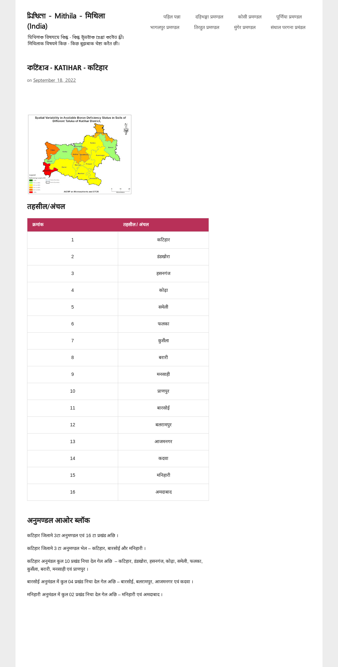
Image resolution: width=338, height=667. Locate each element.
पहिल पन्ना (172, 17)
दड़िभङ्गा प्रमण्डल (209, 17)
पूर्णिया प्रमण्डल (289, 17)
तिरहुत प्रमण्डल (206, 27)
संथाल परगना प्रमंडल (288, 27)
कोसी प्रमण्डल (249, 17)
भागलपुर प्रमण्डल (164, 27)
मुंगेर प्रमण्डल (244, 27)
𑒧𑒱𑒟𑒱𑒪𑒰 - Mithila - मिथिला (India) (66, 21)
